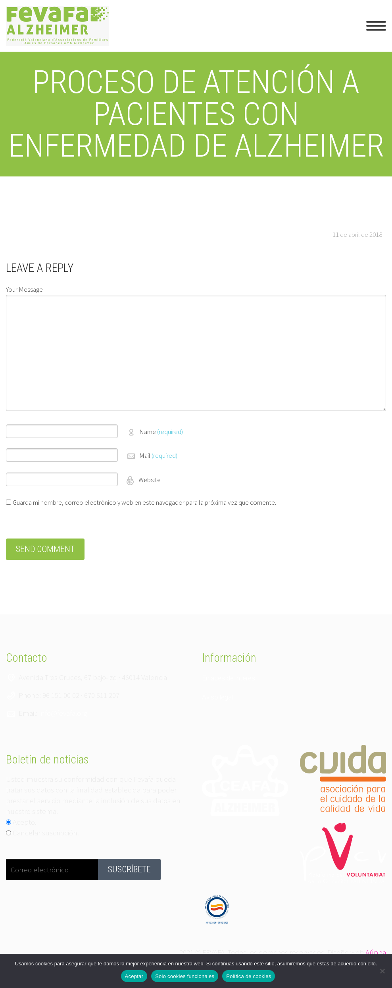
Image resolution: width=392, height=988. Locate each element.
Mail (158, 455)
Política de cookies (248, 976)
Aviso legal (217, 697)
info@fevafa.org (63, 713)
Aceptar (134, 976)
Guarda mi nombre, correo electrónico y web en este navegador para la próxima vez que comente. (144, 502)
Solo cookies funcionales (184, 976)
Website (149, 479)
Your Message (24, 289)
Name (161, 431)
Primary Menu (376, 26)
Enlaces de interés (228, 678)
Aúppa (375, 952)
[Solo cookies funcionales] (382, 971)
